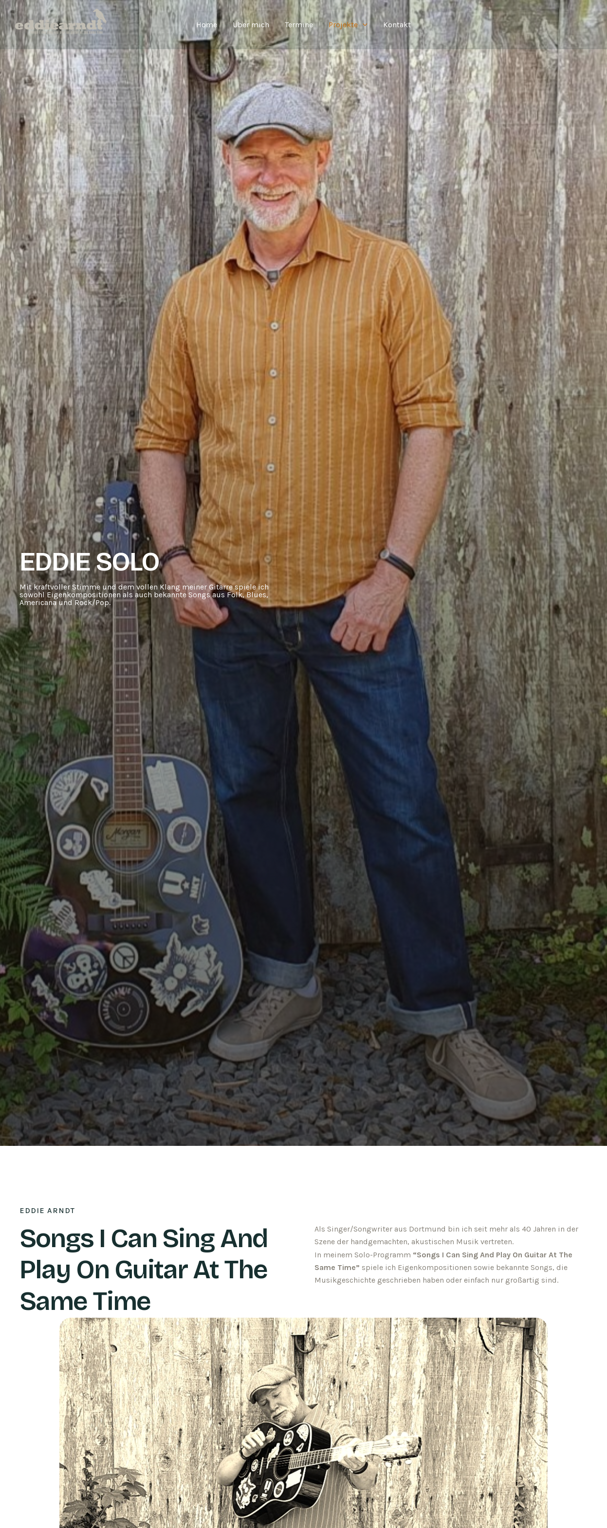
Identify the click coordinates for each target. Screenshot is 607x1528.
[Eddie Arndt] (62, 23)
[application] (363, 24)
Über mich (251, 24)
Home (206, 24)
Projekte (348, 24)
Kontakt (397, 24)
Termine (299, 24)
